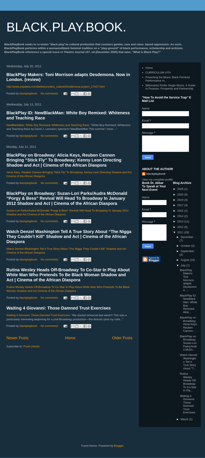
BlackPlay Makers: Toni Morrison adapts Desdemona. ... (188, 280)
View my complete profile (157, 179)
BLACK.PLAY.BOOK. (66, 27)
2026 (180, 189)
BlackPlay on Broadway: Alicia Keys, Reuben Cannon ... (188, 324)
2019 (180, 199)
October (186, 245)
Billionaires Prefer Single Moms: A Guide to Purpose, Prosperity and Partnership (170, 87)
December (187, 237)
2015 (180, 210)
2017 (180, 205)
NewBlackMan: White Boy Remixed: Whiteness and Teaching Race (47, 125)
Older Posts (122, 338)
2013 (180, 221)
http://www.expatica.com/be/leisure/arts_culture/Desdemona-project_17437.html (55, 86)
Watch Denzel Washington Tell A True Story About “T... (188, 361)
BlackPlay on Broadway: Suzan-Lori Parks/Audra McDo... (188, 343)
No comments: (50, 93)
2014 (180, 216)
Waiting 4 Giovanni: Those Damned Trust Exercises (58, 308)
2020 (180, 194)
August (185, 259)
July (183, 265)
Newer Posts (17, 338)
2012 (180, 227)
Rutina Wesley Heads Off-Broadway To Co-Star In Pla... (188, 382)
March (185, 419)
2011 (180, 232)
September (187, 251)
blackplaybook (155, 173)
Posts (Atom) (31, 346)
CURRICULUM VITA (158, 72)
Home (70, 338)
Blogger (118, 445)
